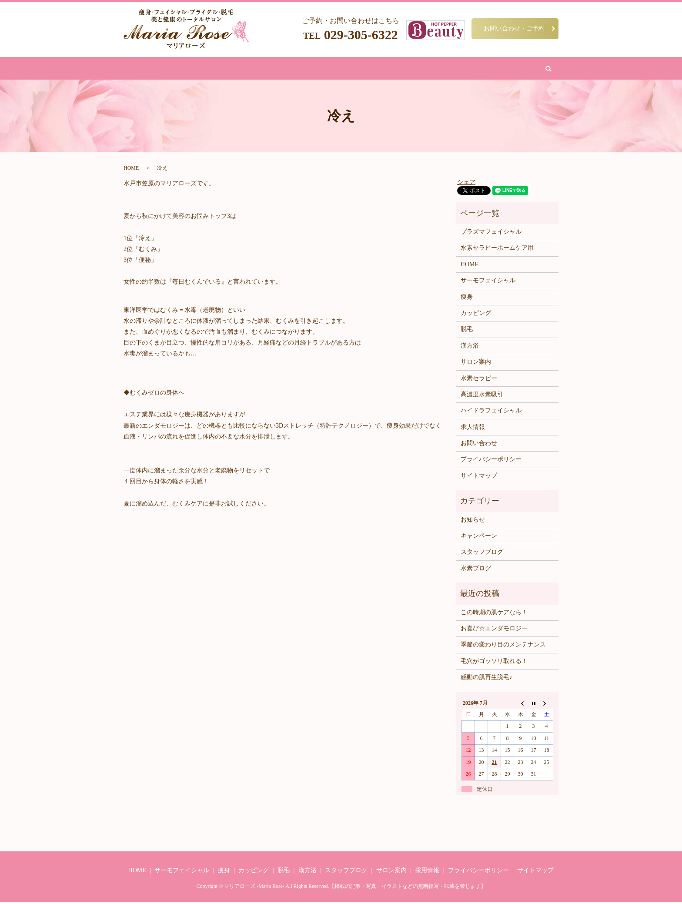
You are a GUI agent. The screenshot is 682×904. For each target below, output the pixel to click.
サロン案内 (413, 69)
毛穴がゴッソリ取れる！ (494, 663)
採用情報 (427, 872)
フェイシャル (257, 69)
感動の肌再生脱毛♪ (486, 679)
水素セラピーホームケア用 (497, 249)
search (485, 69)
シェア (466, 183)
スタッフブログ (482, 553)
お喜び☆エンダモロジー (494, 630)
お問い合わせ (453, 69)
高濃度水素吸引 (482, 396)
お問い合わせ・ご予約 (514, 28)
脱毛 (289, 69)
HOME (202, 69)
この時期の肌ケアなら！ (494, 613)
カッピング (344, 69)
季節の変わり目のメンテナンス (503, 646)
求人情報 (473, 428)
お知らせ (473, 521)
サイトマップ (479, 477)
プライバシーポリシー (491, 461)
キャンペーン (479, 537)
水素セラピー (479, 379)
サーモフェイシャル (488, 282)
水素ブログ (476, 570)
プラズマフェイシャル (491, 233)
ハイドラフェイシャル (491, 412)
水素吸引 (378, 69)
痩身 (225, 69)
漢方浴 (312, 69)
